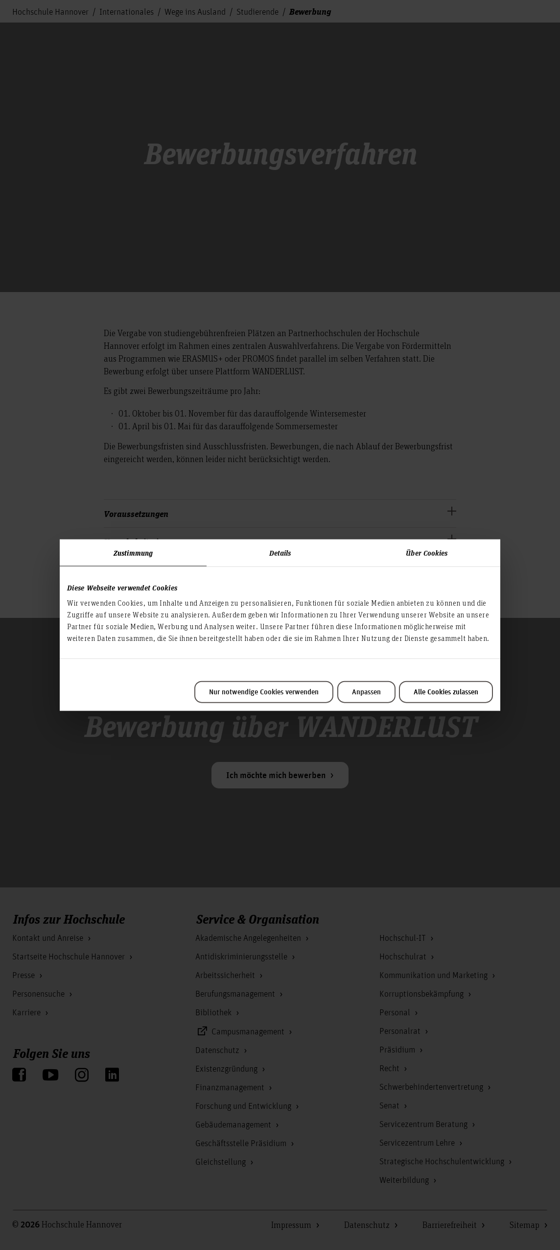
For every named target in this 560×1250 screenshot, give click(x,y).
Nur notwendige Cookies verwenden (264, 692)
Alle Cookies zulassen (446, 692)
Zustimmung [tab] (133, 552)
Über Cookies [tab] (426, 552)
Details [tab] (280, 552)
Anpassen (366, 692)
